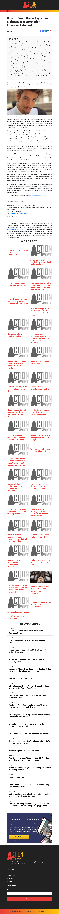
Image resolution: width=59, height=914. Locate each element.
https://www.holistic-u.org (38, 195)
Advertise (10, 878)
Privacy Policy (11, 876)
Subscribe (29, 899)
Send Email (14, 203)
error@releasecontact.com (15, 229)
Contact (9, 881)
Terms (9, 873)
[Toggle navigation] (8, 11)
